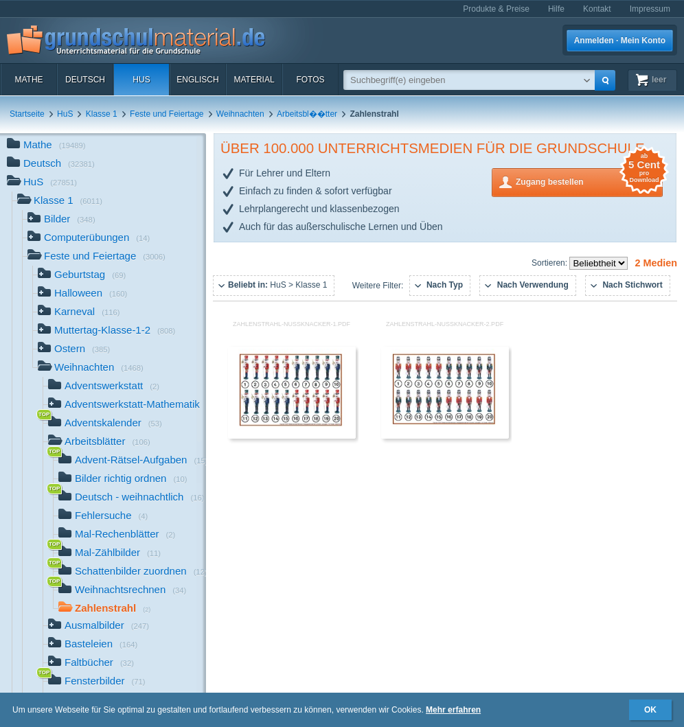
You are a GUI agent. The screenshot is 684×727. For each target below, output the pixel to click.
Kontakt (597, 9)
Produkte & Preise (496, 9)
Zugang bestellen (589, 181)
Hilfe (556, 9)
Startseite (27, 114)
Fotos (310, 79)
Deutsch (85, 79)
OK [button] (650, 710)
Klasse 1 (101, 114)
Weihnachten (240, 114)
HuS (141, 79)
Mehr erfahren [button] (453, 710)
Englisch (197, 79)
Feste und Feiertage (166, 114)
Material (253, 79)
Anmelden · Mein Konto (619, 40)
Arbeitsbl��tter (307, 114)
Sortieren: (550, 263)
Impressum (650, 9)
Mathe (28, 79)
